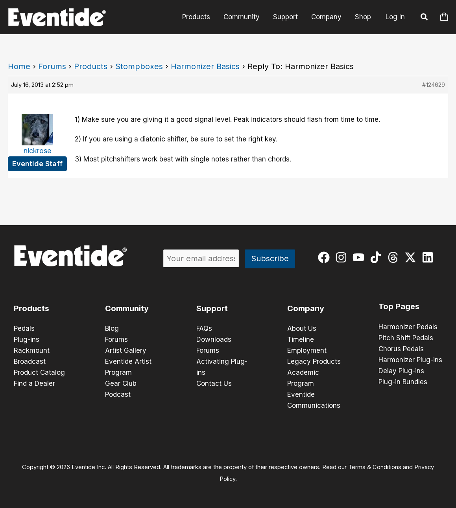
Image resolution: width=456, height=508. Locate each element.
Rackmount (32, 350)
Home (19, 66)
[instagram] (343, 257)
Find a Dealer (34, 383)
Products (196, 17)
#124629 (433, 84)
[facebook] (325, 257)
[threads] (394, 257)
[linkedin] (429, 257)
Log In (395, 17)
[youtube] (360, 257)
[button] (424, 18)
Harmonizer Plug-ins (410, 360)
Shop (363, 17)
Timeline (300, 339)
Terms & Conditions (374, 467)
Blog (112, 328)
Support (285, 17)
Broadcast (30, 361)
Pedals (24, 328)
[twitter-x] (412, 257)
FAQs (204, 328)
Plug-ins (26, 339)
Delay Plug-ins (401, 371)
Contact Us (214, 383)
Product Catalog (39, 372)
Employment (307, 350)
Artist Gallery (125, 350)
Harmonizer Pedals (408, 327)
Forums (52, 66)
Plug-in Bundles (402, 382)
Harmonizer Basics (205, 66)
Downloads (213, 339)
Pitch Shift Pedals (405, 338)
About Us (301, 328)
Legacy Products (314, 361)
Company (326, 17)
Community (241, 17)
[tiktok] (377, 257)
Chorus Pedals (401, 349)
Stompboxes (139, 66)
